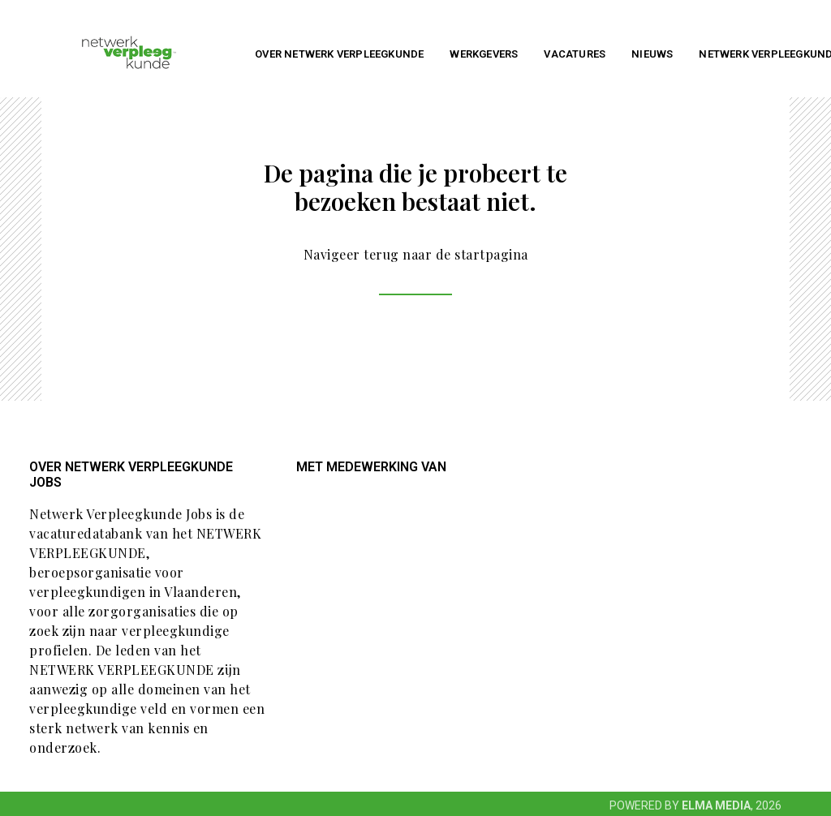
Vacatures (574, 54)
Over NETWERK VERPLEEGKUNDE (339, 54)
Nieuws (652, 54)
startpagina (491, 254)
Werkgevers (484, 54)
